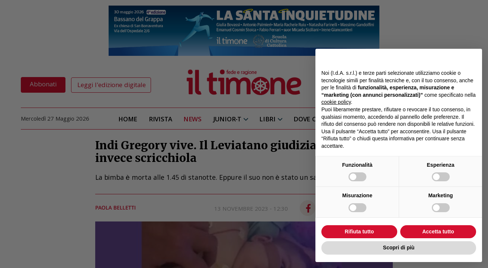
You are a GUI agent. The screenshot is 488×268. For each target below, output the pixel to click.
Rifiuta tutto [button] (359, 231)
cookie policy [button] (336, 102)
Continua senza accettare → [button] (442, 58)
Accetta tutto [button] (438, 231)
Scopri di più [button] (399, 248)
